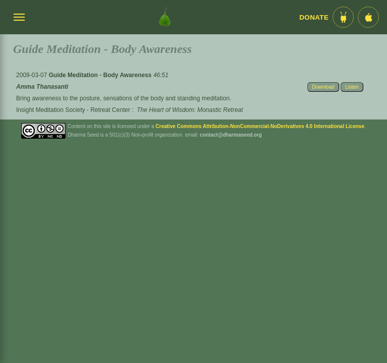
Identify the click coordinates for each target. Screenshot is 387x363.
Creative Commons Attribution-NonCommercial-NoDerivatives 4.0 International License (260, 126)
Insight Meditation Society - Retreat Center (73, 109)
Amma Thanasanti (42, 86)
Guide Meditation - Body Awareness (101, 75)
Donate (314, 17)
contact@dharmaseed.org (231, 135)
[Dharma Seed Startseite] (164, 17)
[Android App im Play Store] (343, 17)
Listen (352, 87)
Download (323, 87)
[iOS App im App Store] (368, 17)
